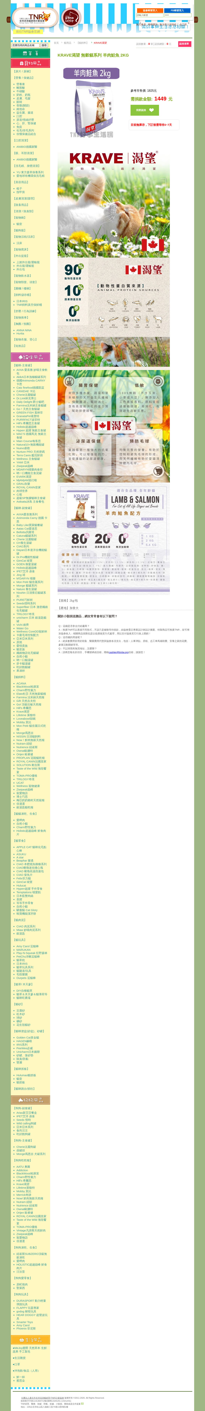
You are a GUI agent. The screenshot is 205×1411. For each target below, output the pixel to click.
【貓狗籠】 (20, 230)
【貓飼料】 (20, 677)
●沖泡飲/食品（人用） (26, 1370)
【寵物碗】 (20, 217)
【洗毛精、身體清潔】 (27, 165)
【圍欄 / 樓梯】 (22, 288)
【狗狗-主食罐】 (23, 1140)
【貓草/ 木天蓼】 (23, 984)
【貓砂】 (18, 1004)
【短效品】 (20, 345)
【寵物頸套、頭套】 (25, 282)
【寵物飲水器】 (22, 275)
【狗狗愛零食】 (22, 1278)
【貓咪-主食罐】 (23, 365)
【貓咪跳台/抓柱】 (24, 1088)
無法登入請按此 (168, 24)
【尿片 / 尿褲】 (22, 71)
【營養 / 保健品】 (24, 77)
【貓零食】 (20, 840)
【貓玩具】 (20, 939)
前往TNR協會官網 (28, 31)
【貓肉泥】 (20, 920)
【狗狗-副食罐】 (23, 1108)
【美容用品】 (21, 182)
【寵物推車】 (21, 317)
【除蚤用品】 (21, 204)
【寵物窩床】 (21, 249)
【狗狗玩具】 (21, 1294)
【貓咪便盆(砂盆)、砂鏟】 (29, 1031)
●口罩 (16, 1364)
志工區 (183, 24)
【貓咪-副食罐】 (23, 508)
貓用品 (67, 42)
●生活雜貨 (19, 1357)
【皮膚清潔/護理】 (24, 198)
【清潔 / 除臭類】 (24, 211)
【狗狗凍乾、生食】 (25, 1247)
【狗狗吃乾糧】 (22, 1160)
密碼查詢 (153, 24)
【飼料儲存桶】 (22, 294)
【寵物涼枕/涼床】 (24, 236)
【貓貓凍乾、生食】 (25, 813)
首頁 (56, 42)
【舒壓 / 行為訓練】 (25, 311)
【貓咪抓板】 (21, 1068)
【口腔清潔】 (21, 140)
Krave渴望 (100, 42)
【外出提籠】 (21, 255)
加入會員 (141, 24)
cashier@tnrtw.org (118, 652)
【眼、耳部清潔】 (24, 153)
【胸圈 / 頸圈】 (22, 323)
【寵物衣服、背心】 (25, 339)
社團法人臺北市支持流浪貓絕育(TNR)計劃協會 (42, 1398)
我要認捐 (141, 110)
